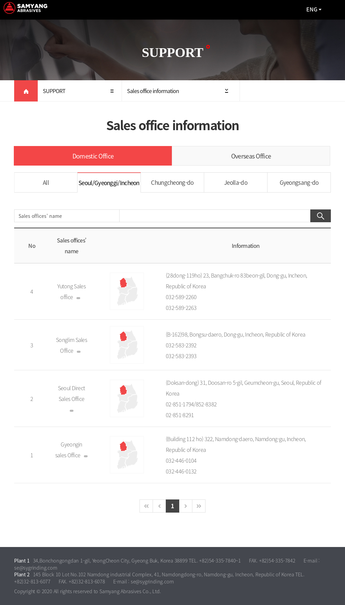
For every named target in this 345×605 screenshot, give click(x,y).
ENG (311, 9)
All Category (333, 10)
